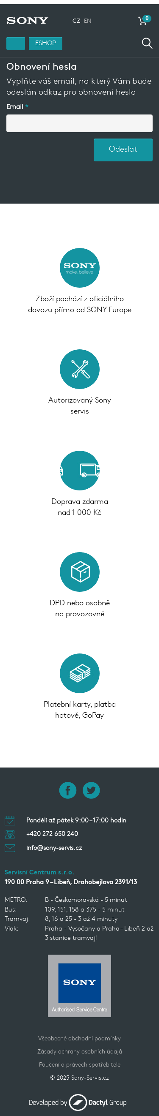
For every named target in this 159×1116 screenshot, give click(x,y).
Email (14, 103)
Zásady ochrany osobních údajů (79, 1048)
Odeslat (123, 146)
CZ (76, 17)
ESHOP (45, 39)
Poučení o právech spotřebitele (79, 1061)
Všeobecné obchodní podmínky (79, 1035)
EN (88, 17)
